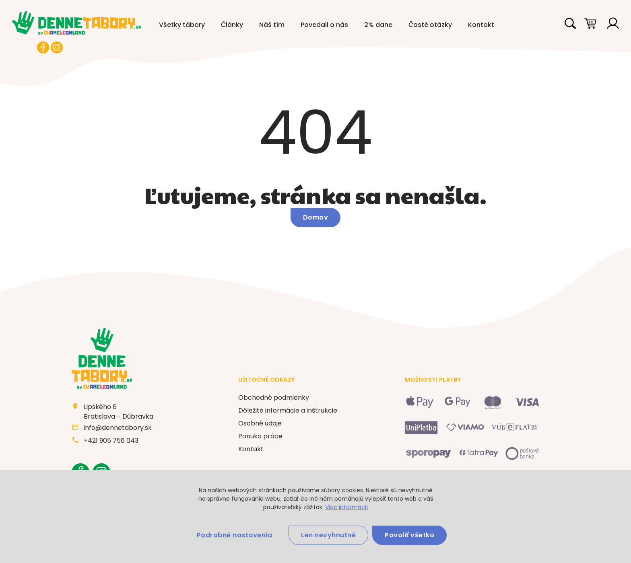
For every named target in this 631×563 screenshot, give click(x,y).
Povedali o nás (324, 24)
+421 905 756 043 (111, 440)
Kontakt (481, 24)
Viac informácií (346, 507)
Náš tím (272, 24)
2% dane (378, 24)
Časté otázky (430, 24)
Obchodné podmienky (273, 397)
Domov (315, 217)
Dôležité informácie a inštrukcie (287, 410)
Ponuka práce (260, 436)
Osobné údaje (260, 423)
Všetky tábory (182, 24)
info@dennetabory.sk (118, 427)
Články (232, 24)
